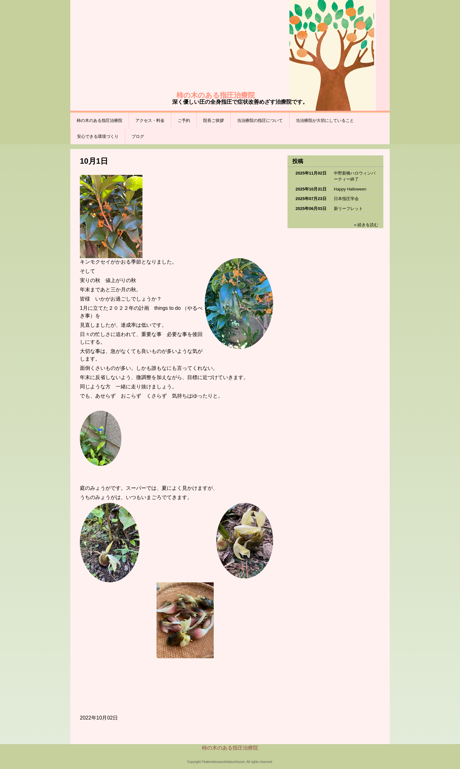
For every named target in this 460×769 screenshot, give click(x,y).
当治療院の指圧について (260, 120)
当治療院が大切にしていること (325, 120)
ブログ (138, 136)
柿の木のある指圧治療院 (99, 120)
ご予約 (184, 120)
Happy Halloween (350, 189)
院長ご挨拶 (213, 120)
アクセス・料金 (150, 120)
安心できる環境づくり (98, 136)
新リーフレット (348, 208)
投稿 (297, 161)
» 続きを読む (366, 224)
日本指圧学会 (346, 198)
